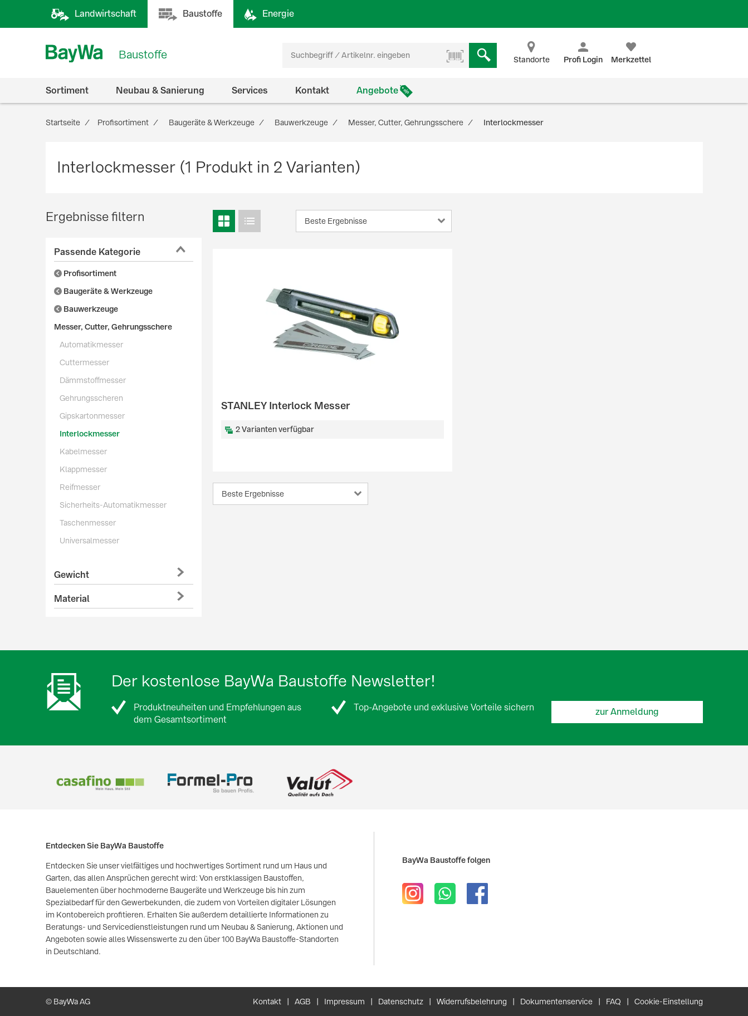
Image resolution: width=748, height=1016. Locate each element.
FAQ (613, 1002)
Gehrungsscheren (91, 398)
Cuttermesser (84, 362)
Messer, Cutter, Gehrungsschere (113, 327)
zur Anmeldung (627, 712)
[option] (100, 783)
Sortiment (67, 90)
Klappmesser (83, 469)
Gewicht (71, 575)
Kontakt (312, 90)
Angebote (377, 90)
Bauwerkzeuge (86, 309)
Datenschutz (400, 1002)
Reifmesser (80, 487)
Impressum (344, 1002)
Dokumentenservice (556, 1002)
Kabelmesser (83, 451)
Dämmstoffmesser (93, 380)
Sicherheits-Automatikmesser (113, 505)
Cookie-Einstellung (668, 1002)
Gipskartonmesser (92, 416)
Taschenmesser (88, 523)
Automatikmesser (91, 345)
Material (72, 599)
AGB (303, 1002)
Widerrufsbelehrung (472, 1002)
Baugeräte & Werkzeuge (103, 291)
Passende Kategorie (97, 252)
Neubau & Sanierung (160, 90)
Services (250, 90)
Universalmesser (89, 541)
